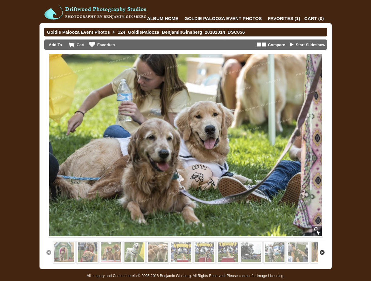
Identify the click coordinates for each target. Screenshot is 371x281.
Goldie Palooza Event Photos (223, 18)
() (284, 18)
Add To (55, 45)
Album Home (162, 18)
